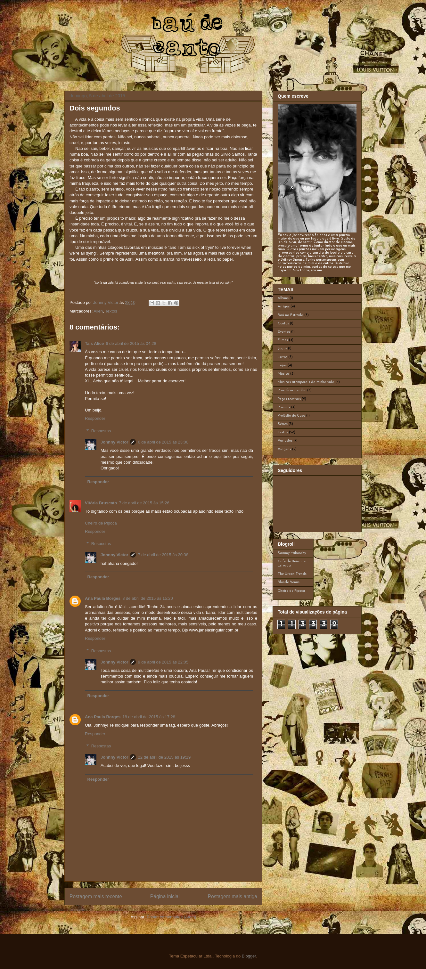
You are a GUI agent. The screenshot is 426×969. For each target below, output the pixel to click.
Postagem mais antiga (232, 896)
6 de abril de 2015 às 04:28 (131, 343)
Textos (111, 311)
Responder (95, 418)
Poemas (284, 407)
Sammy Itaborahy (292, 553)
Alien (98, 311)
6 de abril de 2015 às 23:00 (163, 442)
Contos (283, 323)
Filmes (283, 340)
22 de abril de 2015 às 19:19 (164, 757)
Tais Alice (94, 343)
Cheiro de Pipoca (101, 523)
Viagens (284, 449)
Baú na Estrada (290, 315)
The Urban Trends (292, 574)
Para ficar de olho (292, 390)
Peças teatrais (289, 399)
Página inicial (165, 896)
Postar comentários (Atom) (171, 917)
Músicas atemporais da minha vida (306, 382)
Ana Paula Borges (102, 598)
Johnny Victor (114, 442)
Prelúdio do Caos (291, 416)
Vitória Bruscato (101, 503)
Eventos (284, 332)
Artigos (284, 306)
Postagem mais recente (96, 896)
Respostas (101, 430)
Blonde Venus (288, 582)
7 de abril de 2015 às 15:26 (144, 503)
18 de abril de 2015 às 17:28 (148, 716)
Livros (282, 357)
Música (283, 374)
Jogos (282, 348)
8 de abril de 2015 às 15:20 (147, 598)
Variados (285, 441)
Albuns (283, 298)
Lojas (282, 365)
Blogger (249, 956)
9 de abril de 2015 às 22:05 (163, 662)
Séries (283, 424)
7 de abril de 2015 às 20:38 (163, 554)
